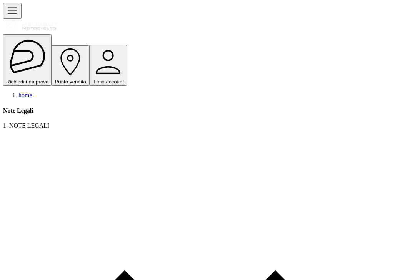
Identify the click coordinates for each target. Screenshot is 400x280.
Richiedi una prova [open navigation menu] (27, 60)
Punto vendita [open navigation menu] (70, 66)
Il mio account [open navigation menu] (108, 65)
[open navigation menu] (12, 11)
